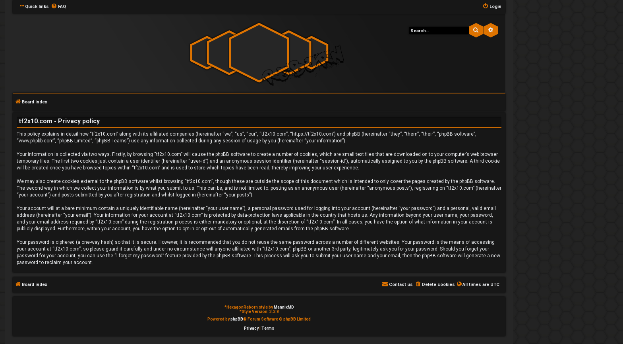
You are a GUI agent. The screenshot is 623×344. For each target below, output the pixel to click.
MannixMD (284, 307)
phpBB (236, 319)
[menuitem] (58, 7)
